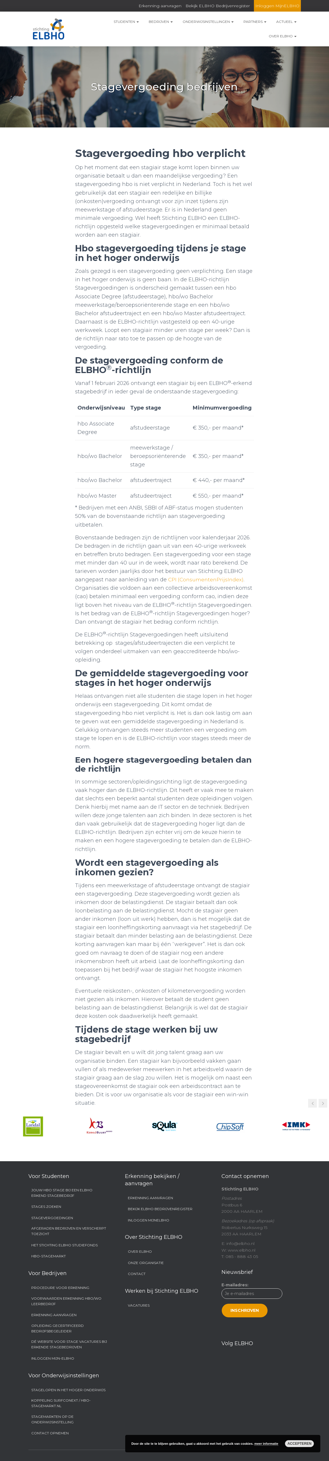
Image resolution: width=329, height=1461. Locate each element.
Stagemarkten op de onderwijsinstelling (52, 1419)
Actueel (286, 21)
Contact (137, 1274)
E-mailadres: (251, 1299)
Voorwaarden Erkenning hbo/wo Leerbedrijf (66, 1301)
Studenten (126, 21)
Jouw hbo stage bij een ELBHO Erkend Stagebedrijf (61, 1193)
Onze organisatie (146, 1263)
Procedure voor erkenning (60, 1287)
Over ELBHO (283, 36)
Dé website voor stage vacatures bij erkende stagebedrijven (69, 1344)
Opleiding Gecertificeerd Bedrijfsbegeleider (57, 1328)
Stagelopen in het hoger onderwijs (68, 1390)
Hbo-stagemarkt (48, 1256)
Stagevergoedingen (52, 1218)
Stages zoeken (46, 1206)
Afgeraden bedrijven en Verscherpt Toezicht (68, 1231)
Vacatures (139, 1305)
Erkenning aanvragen (160, 5)
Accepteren (300, 1444)
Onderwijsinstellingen (208, 21)
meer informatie (266, 1443)
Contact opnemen (50, 1433)
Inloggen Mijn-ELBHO (52, 1358)
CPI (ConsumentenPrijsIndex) (207, 579)
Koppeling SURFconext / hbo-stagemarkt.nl (61, 1403)
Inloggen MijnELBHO (277, 5)
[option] (33, 1126)
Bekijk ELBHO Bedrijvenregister (218, 5)
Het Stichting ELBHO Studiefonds (64, 1245)
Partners (254, 21)
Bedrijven (161, 21)
